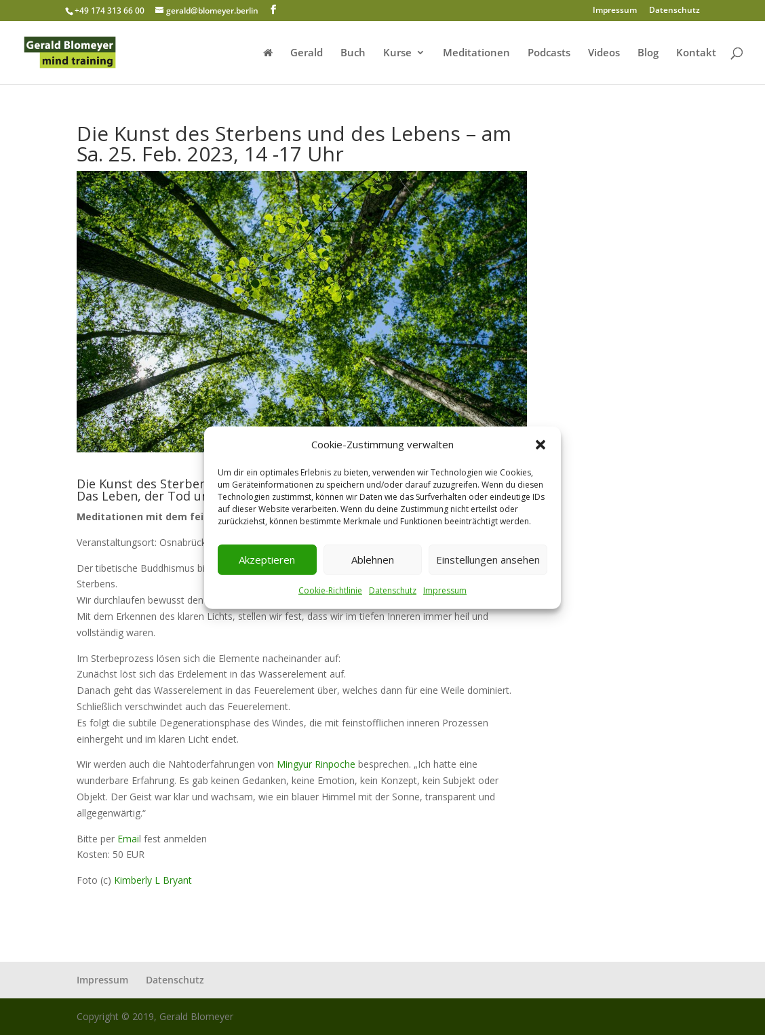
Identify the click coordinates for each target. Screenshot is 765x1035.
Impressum (445, 590)
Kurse (397, 53)
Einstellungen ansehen (488, 559)
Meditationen (476, 53)
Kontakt (696, 53)
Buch (353, 53)
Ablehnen (372, 559)
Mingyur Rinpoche (316, 764)
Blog (648, 53)
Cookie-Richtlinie (330, 590)
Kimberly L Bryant (151, 880)
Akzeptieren (267, 559)
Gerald (306, 53)
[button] (540, 445)
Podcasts (549, 53)
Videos (604, 53)
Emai (128, 838)
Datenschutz (392, 590)
